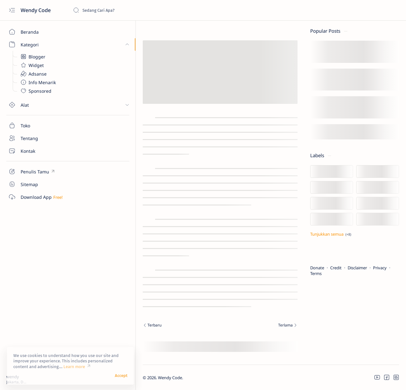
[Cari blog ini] (120, 10)
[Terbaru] (133, 326)
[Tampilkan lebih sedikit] (330, 234)
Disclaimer (357, 268)
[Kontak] (36, 151)
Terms (316, 273)
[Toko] (36, 125)
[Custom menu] (36, 171)
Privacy (380, 268)
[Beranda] (36, 31)
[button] (377, 377)
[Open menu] (11, 10)
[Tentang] (36, 138)
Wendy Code (36, 10)
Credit (336, 268)
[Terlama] (245, 326)
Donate (317, 268)
